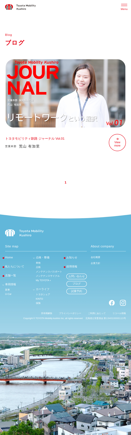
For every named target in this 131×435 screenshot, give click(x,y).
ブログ (76, 283)
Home (9, 257)
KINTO (39, 298)
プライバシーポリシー (70, 313)
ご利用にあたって (97, 313)
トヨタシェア (43, 294)
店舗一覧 (10, 275)
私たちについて (14, 266)
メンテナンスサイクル (48, 275)
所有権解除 (46, 313)
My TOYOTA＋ (44, 280)
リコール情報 (119, 313)
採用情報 (71, 266)
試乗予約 (76, 291)
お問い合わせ (76, 276)
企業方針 (95, 263)
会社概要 (95, 257)
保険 (38, 303)
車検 (38, 262)
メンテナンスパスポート (49, 271)
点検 (38, 267)
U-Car (8, 294)
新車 (7, 289)
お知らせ (71, 257)
